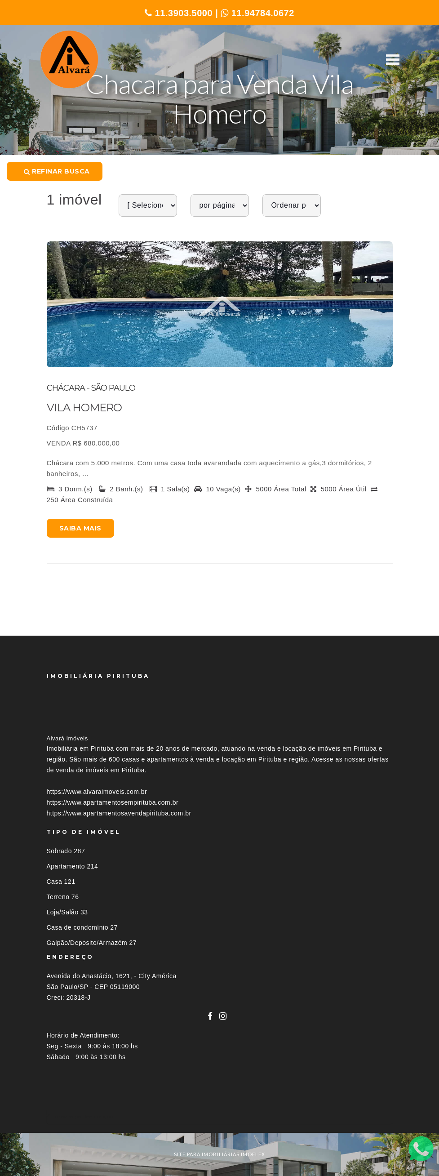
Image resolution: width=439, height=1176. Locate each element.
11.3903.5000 (179, 13)
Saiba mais (80, 528)
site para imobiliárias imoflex (219, 1154)
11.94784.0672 (257, 13)
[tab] (220, 1116)
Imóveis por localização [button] (83, 1116)
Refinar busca (57, 171)
